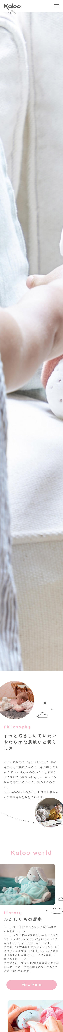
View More (31, 985)
